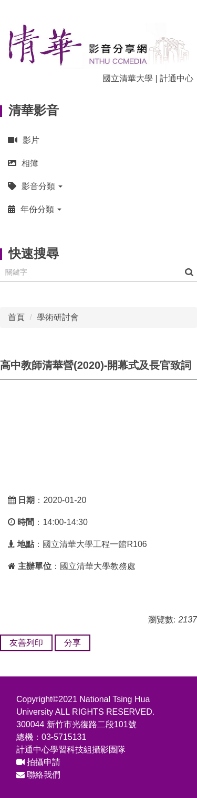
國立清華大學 (127, 78)
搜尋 (189, 272)
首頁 (16, 317)
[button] (98, 186)
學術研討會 (58, 317)
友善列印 (26, 642)
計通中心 (176, 78)
